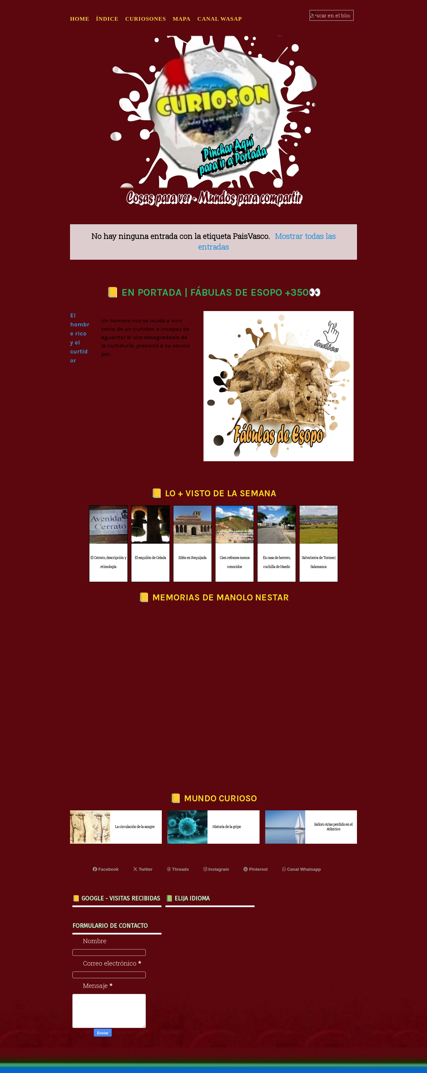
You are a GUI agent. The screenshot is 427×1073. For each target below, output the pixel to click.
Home (79, 19)
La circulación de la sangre (134, 827)
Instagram (216, 869)
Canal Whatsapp (301, 869)
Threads (178, 869)
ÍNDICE (107, 19)
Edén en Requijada (192, 558)
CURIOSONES (145, 19)
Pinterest (256, 869)
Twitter (142, 869)
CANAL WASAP (219, 19)
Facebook (105, 869)
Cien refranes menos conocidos (235, 562)
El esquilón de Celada (150, 558)
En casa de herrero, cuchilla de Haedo (277, 562)
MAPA (182, 19)
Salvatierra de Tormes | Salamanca (319, 562)
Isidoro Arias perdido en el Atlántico (333, 826)
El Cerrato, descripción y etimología (108, 562)
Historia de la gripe (226, 827)
